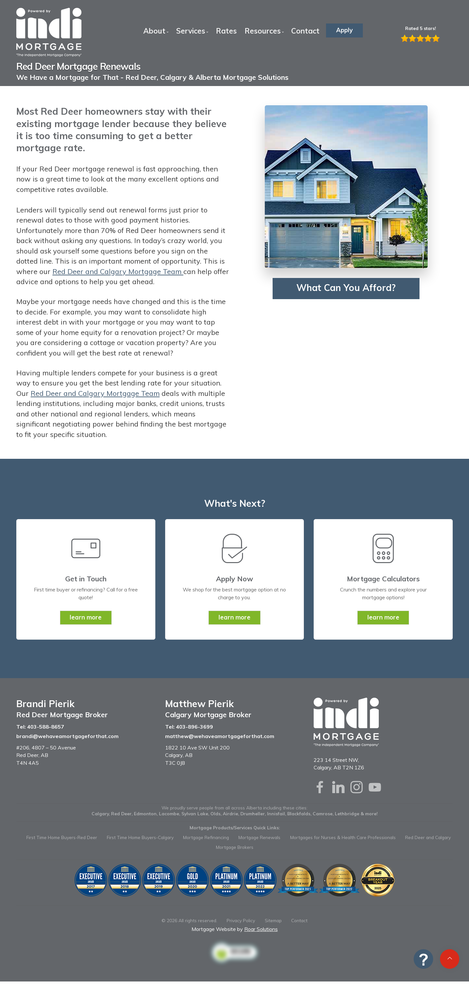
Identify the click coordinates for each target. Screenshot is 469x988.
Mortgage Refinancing (206, 837)
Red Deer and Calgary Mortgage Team (117, 271)
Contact (305, 31)
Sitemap (273, 920)
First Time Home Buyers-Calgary (140, 837)
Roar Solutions (261, 929)
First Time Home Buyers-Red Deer (61, 837)
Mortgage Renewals (259, 837)
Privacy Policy (241, 920)
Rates (226, 31)
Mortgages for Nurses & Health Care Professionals (343, 837)
